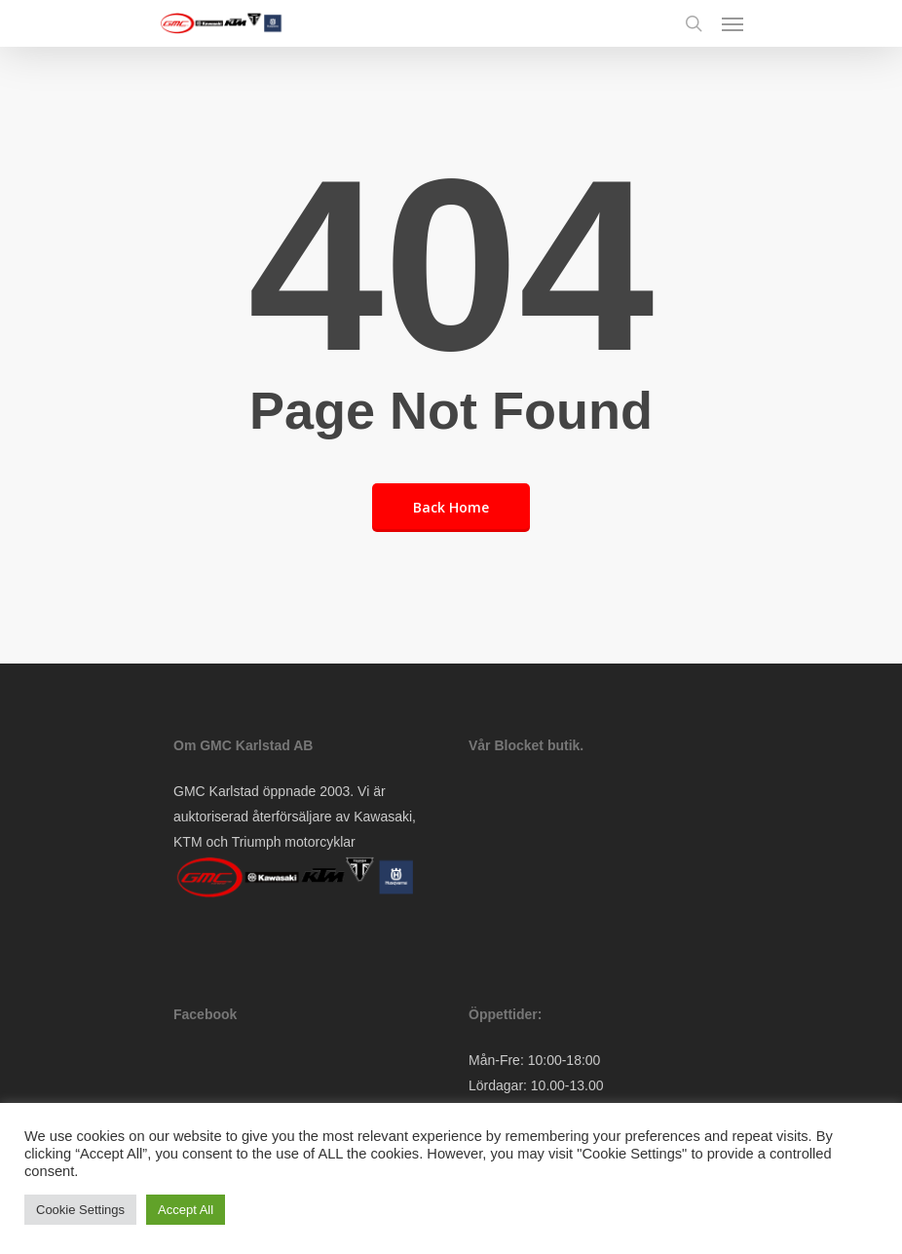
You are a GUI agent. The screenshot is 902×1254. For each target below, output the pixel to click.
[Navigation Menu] (732, 23)
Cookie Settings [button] (80, 1209)
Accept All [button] (185, 1209)
